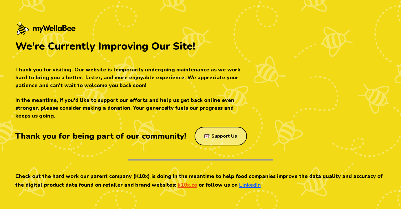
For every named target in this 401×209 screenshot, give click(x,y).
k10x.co (187, 184)
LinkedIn (250, 184)
